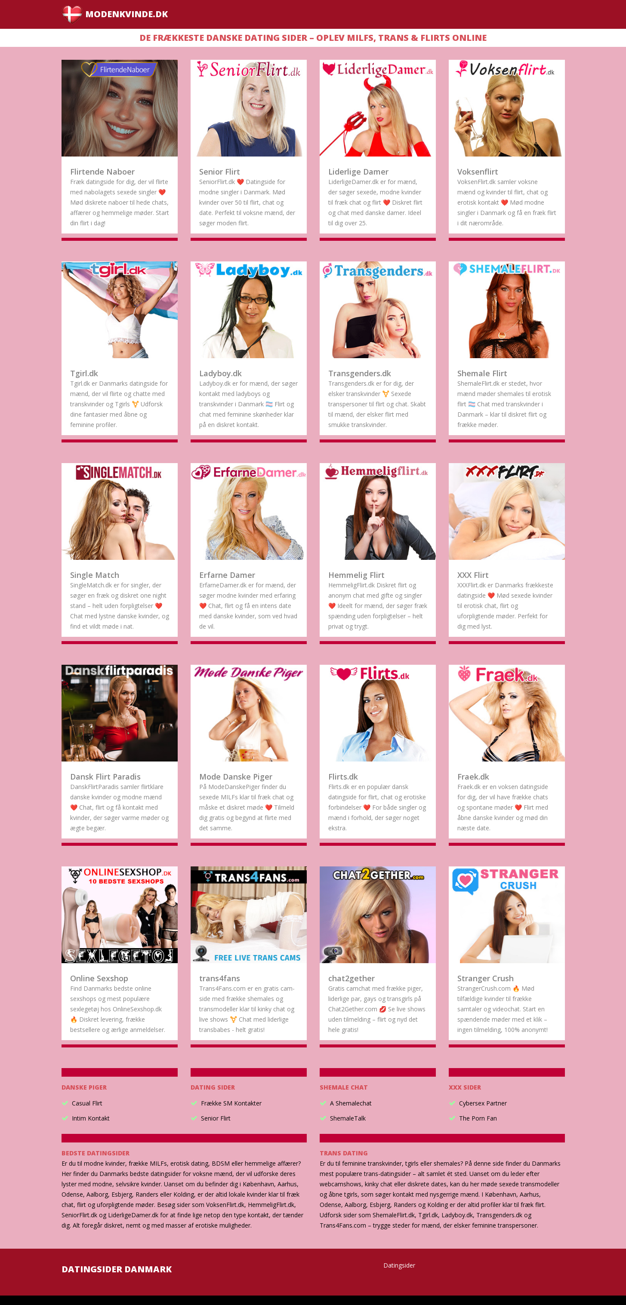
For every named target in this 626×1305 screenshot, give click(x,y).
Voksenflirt (477, 171)
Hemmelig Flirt (356, 575)
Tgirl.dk (84, 373)
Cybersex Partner (483, 1103)
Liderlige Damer (358, 171)
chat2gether (351, 978)
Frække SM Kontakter (231, 1103)
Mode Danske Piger (235, 776)
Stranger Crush (485, 978)
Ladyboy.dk (220, 373)
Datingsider (399, 1265)
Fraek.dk (473, 776)
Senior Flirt (219, 171)
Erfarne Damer (227, 575)
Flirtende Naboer (102, 171)
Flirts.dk (343, 776)
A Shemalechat (351, 1103)
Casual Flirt (87, 1103)
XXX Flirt (473, 575)
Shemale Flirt (482, 373)
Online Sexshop (99, 978)
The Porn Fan (478, 1118)
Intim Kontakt (91, 1118)
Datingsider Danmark (117, 1269)
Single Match (94, 575)
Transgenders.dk (359, 373)
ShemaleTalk (348, 1118)
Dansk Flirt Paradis (105, 776)
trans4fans (219, 978)
